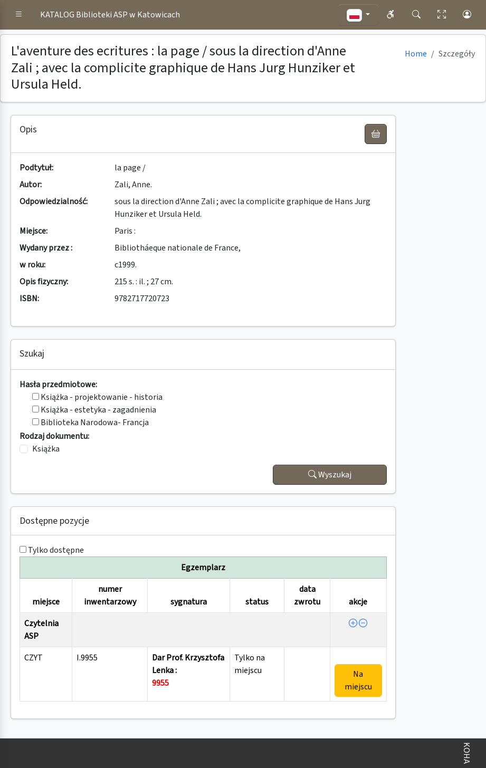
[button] (19, 14)
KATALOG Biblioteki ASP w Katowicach (110, 15)
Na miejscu (358, 680)
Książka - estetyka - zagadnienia (94, 410)
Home (416, 54)
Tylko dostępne (56, 550)
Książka (46, 449)
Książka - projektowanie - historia (97, 397)
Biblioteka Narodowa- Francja (90, 422)
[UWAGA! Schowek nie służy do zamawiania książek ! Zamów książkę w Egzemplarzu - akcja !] (376, 134)
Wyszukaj (329, 475)
